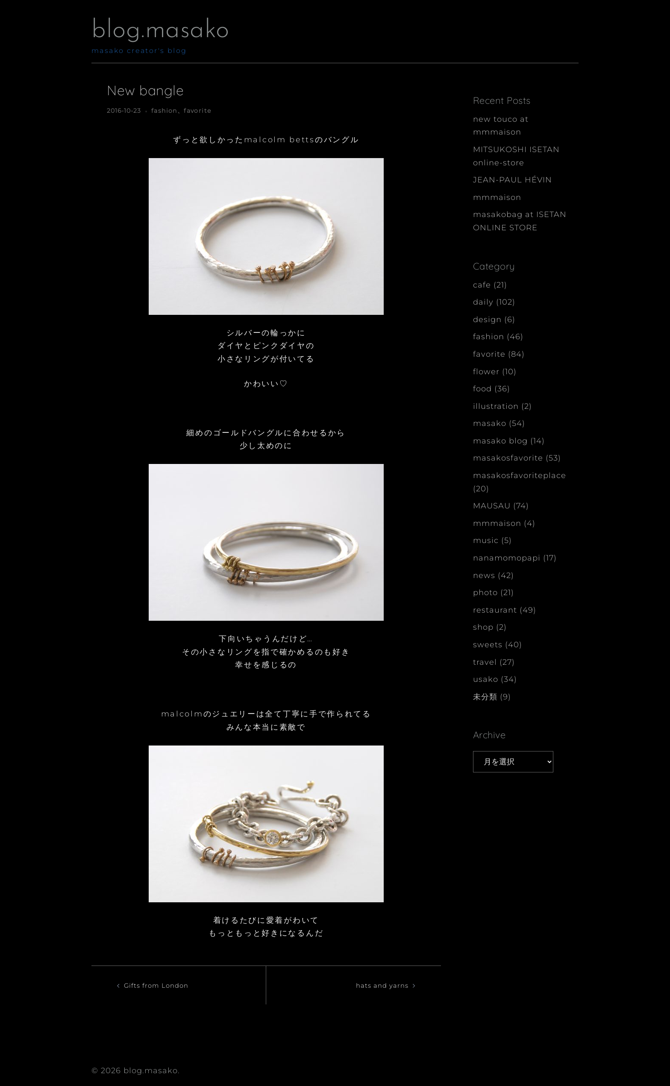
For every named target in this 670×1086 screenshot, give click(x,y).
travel (485, 662)
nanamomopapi (507, 558)
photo (485, 592)
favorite (197, 110)
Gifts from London (162, 985)
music (486, 540)
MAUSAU (492, 506)
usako (485, 679)
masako (489, 423)
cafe (482, 285)
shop (483, 627)
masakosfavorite (508, 458)
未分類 (485, 696)
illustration (496, 406)
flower (486, 371)
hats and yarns (377, 985)
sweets (487, 644)
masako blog (500, 441)
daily (483, 302)
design (487, 319)
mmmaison (497, 197)
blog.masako (160, 31)
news (484, 575)
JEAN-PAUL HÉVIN (512, 180)
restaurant (495, 610)
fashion (164, 110)
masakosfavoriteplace (519, 475)
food (482, 388)
